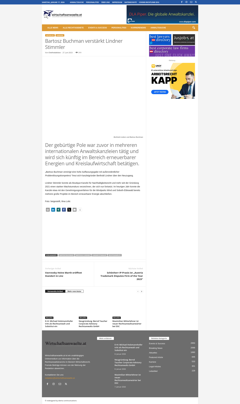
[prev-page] (137, 291)
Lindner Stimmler (99, 255)
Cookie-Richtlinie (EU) (149, 2)
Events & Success (97, 28)
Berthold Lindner (83, 255)
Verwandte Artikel (55, 291)
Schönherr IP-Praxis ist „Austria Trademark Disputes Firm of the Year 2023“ (122, 276)
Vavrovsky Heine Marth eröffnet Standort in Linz (63, 274)
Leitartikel (153, 371)
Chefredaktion (55, 52)
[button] (193, 27)
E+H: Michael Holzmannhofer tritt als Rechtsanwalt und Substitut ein (59, 324)
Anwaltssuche (77, 2)
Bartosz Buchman (66, 255)
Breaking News (155, 348)
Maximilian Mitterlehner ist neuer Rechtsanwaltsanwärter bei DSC (126, 324)
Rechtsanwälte (115, 255)
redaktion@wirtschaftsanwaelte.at (60, 378)
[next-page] (141, 291)
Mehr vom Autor (74, 291)
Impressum (117, 2)
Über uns (105, 2)
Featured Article (156, 357)
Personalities (92, 2)
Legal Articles (155, 366)
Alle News (52, 28)
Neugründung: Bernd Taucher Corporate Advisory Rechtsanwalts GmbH (93, 324)
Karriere (60, 35)
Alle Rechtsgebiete (73, 28)
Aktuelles (50, 35)
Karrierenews (138, 28)
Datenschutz (130, 2)
